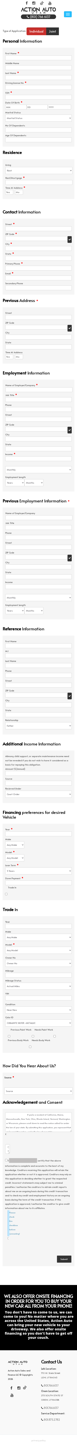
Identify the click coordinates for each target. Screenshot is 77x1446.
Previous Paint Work (21, 1029)
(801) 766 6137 (38, 16)
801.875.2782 (51, 1419)
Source (9, 1077)
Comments (5, 1134)
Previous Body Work (18, 1040)
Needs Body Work (41, 1040)
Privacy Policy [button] (38, 1440)
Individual (36, 31)
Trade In (12, 887)
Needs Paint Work (44, 1029)
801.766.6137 (51, 1385)
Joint (52, 31)
